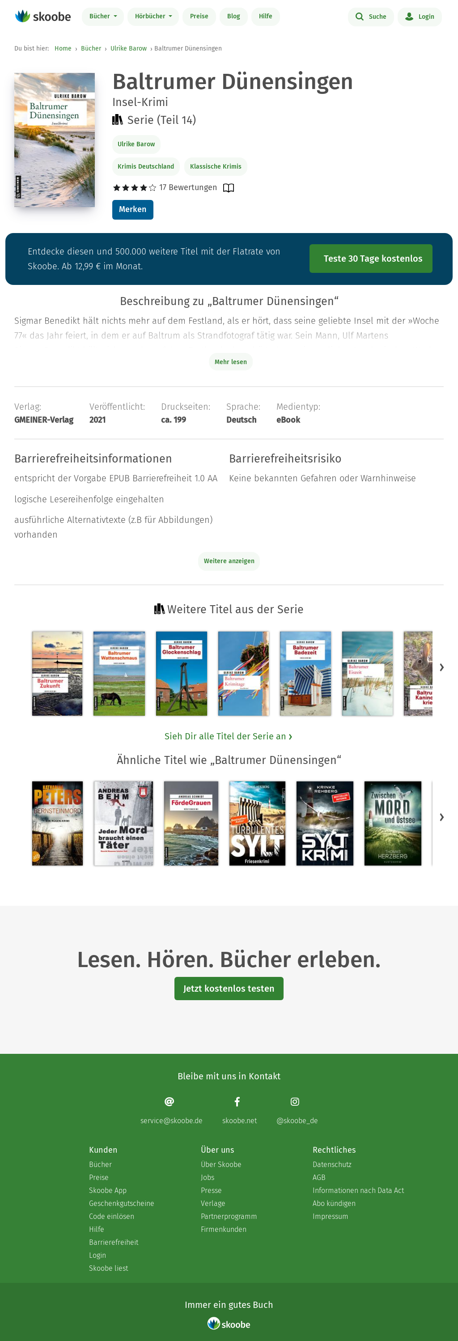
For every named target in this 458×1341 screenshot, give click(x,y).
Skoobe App (108, 1190)
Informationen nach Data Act (358, 1190)
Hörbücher (151, 16)
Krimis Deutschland (146, 166)
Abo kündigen (334, 1203)
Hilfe (265, 16)
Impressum (330, 1216)
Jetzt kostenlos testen (229, 988)
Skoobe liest (108, 1268)
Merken (132, 209)
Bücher (100, 16)
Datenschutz (332, 1164)
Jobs (207, 1177)
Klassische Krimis (216, 166)
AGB (319, 1177)
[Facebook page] (239, 1111)
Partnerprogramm (229, 1216)
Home (63, 48)
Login (419, 16)
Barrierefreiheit (113, 1242)
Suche (371, 16)
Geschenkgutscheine (121, 1203)
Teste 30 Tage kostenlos (373, 258)
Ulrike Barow (128, 48)
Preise (199, 16)
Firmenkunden (223, 1229)
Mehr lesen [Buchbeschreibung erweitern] (231, 362)
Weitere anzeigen (229, 561)
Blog (233, 16)
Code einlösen (111, 1216)
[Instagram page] (297, 1111)
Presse (211, 1190)
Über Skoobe (221, 1164)
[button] (442, 667)
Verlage (213, 1203)
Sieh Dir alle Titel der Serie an (229, 736)
